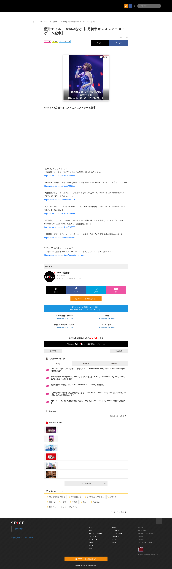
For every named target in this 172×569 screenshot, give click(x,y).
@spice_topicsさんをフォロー (22, 537)
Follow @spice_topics (65, 318)
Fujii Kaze (95, 502)
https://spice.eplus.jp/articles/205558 (59, 176)
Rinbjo (84, 502)
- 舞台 (90, 530)
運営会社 (140, 527)
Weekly (86, 364)
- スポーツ (91, 545)
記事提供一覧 (142, 530)
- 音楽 (90, 527)
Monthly (114, 364)
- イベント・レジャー (95, 533)
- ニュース (115, 530)
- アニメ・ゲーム (93, 539)
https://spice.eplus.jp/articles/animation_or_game (65, 255)
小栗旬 (62, 502)
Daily (58, 364)
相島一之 (51, 502)
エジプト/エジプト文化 (94, 497)
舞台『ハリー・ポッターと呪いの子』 (62, 507)
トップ (32, 22)
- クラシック (92, 536)
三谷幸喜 (112, 497)
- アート (90, 542)
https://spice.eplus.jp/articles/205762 (59, 238)
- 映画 (90, 548)
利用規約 (140, 539)
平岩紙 (73, 502)
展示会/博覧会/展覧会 (56, 497)
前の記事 (51, 351)
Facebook (18, 529)
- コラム (115, 539)
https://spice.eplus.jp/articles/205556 (59, 227)
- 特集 (114, 542)
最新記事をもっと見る (118, 416)
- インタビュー (117, 533)
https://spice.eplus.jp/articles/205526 (59, 200)
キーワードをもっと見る (117, 512)
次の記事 (121, 351)
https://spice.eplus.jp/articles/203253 (59, 186)
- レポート (115, 536)
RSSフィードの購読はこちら (87, 299)
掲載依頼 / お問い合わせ (145, 533)
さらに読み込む (93, 483)
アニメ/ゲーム (43, 22)
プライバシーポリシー (145, 542)
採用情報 (140, 536)
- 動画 (114, 527)
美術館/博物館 (75, 497)
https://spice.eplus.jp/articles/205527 (59, 213)
